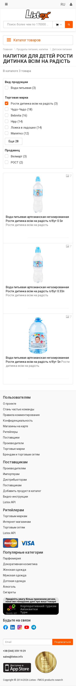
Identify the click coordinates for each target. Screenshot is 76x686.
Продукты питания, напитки (32, 49)
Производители (13, 443)
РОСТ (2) (17, 162)
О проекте (9, 403)
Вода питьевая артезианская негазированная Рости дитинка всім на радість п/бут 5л (38, 362)
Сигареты (9, 592)
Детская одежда (14, 581)
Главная (7, 49)
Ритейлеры (10, 431)
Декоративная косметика (20, 564)
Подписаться (62, 641)
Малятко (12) (20, 133)
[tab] (38, 39)
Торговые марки (14, 448)
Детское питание (62, 49)
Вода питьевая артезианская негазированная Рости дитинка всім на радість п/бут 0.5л (37, 221)
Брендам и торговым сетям (21, 454)
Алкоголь (9, 586)
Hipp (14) (17, 121)
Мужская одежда (14, 575)
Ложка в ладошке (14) (26, 127)
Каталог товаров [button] (24, 40)
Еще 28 (13, 141)
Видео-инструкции (15, 496)
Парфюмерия (12, 558)
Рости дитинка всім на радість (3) (34, 103)
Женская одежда (14, 569)
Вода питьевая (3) (23, 88)
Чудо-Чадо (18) (21, 109)
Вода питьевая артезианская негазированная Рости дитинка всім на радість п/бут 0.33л (37, 291)
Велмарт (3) (19, 156)
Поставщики (11, 437)
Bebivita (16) (19, 115)
